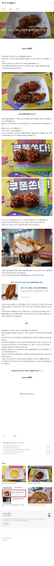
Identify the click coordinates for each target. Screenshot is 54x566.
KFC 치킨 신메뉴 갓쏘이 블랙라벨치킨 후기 (29, 304)
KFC (14, 465)
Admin (11, 9)
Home (3, 9)
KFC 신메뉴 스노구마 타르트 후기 (11, 467)
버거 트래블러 (8, 3)
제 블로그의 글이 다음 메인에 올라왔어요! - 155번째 (16, 471)
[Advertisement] (27, 65)
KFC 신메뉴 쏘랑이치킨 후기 (10, 469)
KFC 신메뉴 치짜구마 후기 (10, 475)
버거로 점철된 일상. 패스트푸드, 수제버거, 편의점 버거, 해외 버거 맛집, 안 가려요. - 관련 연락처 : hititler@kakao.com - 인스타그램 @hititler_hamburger (24, 542)
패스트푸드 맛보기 (7, 465)
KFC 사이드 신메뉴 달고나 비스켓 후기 (13, 473)
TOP (51, 561)
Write (17, 9)
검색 (47, 3)
